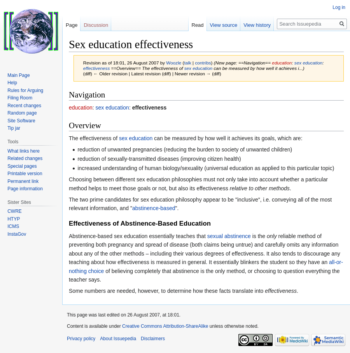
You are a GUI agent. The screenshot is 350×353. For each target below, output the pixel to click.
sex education (308, 62)
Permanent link (22, 181)
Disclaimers (153, 338)
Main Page (18, 75)
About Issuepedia (118, 338)
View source (224, 25)
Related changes (24, 158)
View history (257, 25)
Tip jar (13, 128)
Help (12, 82)
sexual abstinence (229, 236)
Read (198, 25)
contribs (203, 62)
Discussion (96, 25)
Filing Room (19, 98)
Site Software (21, 120)
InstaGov (16, 234)
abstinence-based (153, 208)
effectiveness (96, 68)
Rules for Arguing (25, 90)
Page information (25, 188)
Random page (22, 113)
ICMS (13, 226)
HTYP (13, 219)
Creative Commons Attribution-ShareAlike (165, 326)
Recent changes (24, 105)
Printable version (24, 173)
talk (187, 62)
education (282, 62)
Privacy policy (81, 338)
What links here (23, 151)
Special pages (22, 166)
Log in (338, 7)
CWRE (14, 211)
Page (71, 25)
